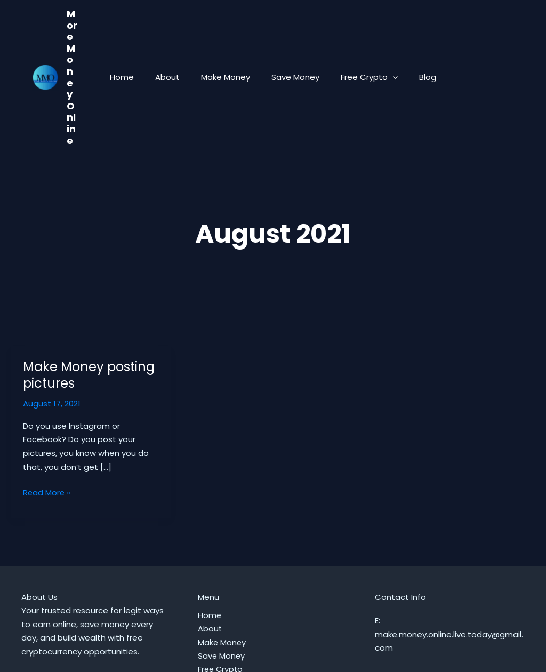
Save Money (293, 36)
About (175, 36)
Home (135, 36)
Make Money (228, 36)
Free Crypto (361, 36)
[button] (385, 36)
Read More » (47, 411)
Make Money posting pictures (89, 294)
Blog (414, 36)
